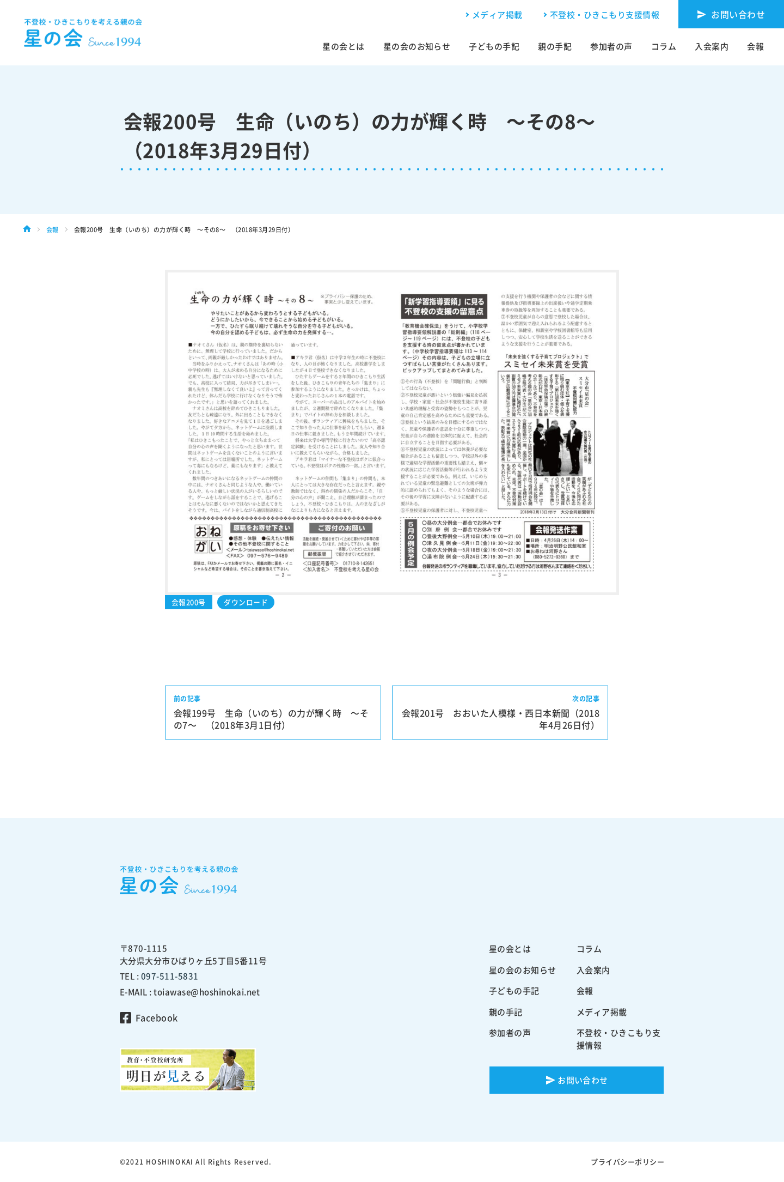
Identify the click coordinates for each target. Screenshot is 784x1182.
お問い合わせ (738, 14)
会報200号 (188, 602)
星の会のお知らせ (417, 46)
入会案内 (711, 46)
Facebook (157, 1017)
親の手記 (555, 46)
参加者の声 (611, 46)
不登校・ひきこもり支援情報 (604, 15)
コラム (663, 46)
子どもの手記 (494, 46)
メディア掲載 (497, 15)
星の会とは (343, 46)
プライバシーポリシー (627, 1161)
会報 (755, 46)
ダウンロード (246, 602)
